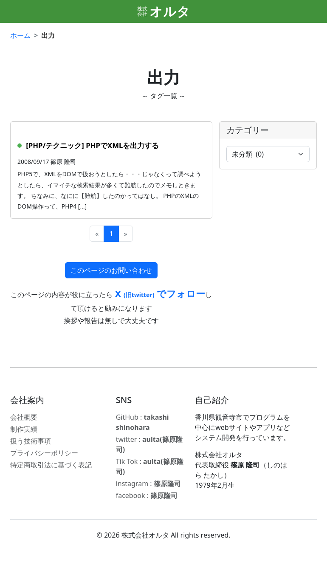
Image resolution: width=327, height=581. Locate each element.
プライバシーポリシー (44, 453)
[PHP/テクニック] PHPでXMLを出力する (92, 145)
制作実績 (23, 429)
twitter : (149, 444)
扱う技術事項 (30, 441)
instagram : (148, 483)
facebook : (147, 495)
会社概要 (23, 417)
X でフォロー (159, 293)
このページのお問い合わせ (111, 270)
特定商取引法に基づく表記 (51, 464)
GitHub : (142, 422)
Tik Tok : (149, 466)
